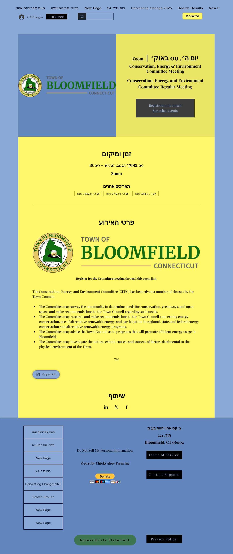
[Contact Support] (164, 474)
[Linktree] (56, 16)
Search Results (43, 497)
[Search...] (103, 16)
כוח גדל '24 (43, 471)
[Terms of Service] (164, 455)
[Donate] (192, 16)
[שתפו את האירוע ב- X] (116, 407)
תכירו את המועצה (43, 445)
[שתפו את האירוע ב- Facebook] (127, 407)
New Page (43, 458)
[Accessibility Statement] (105, 540)
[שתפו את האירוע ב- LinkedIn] (106, 407)
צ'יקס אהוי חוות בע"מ (164, 427)
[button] (105, 478)
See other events (165, 110)
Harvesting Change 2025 (43, 484)
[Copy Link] (46, 374)
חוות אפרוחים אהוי (43, 432)
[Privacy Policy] (164, 539)
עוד (116, 359)
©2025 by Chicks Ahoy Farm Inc (105, 463)
